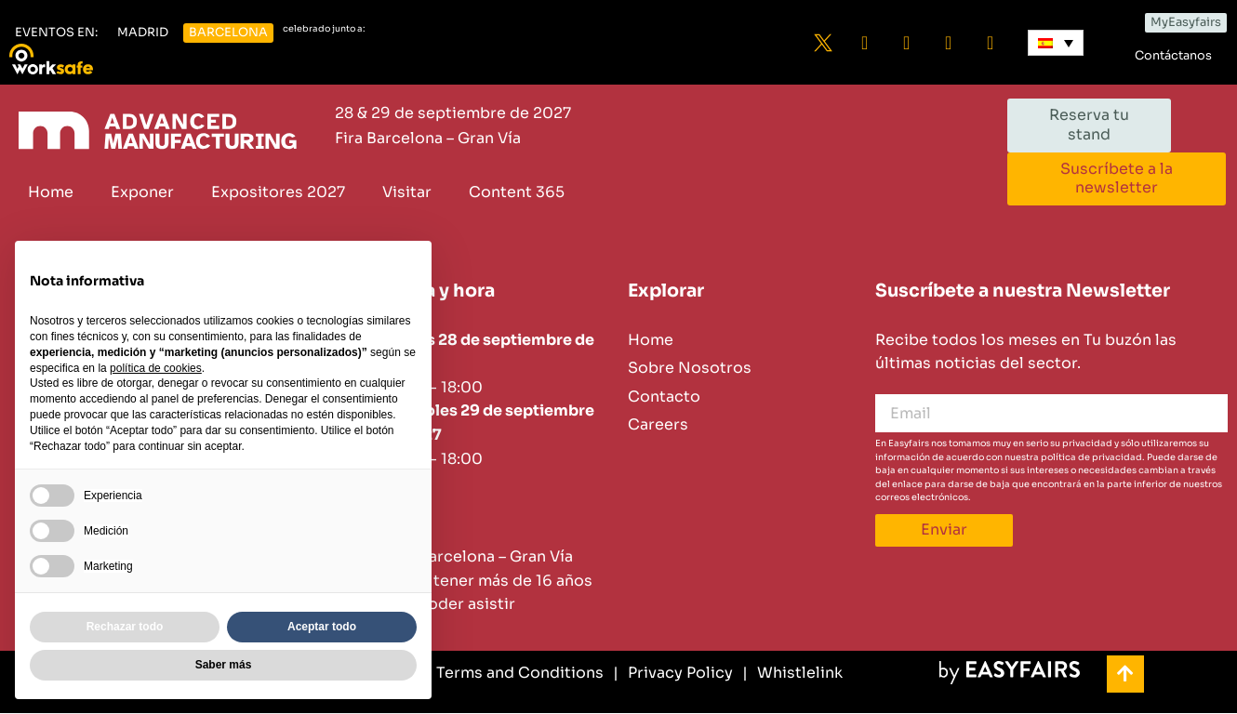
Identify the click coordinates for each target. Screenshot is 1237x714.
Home (50, 192)
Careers (658, 425)
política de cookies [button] (156, 368)
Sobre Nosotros (690, 368)
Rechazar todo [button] (125, 626)
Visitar (407, 192)
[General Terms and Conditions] (480, 673)
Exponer (142, 192)
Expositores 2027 (278, 192)
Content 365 (517, 192)
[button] (56, 33)
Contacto (664, 396)
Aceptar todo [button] (321, 626)
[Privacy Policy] (673, 673)
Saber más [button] (223, 664)
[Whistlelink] (792, 673)
